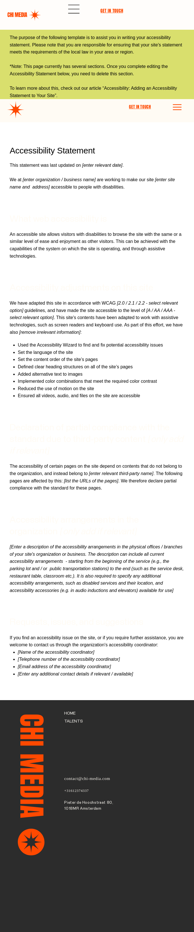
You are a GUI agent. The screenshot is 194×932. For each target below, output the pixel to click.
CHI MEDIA (17, 15)
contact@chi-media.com (87, 778)
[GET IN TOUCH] (113, 11)
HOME (70, 713)
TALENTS (73, 721)
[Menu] (74, 9)
